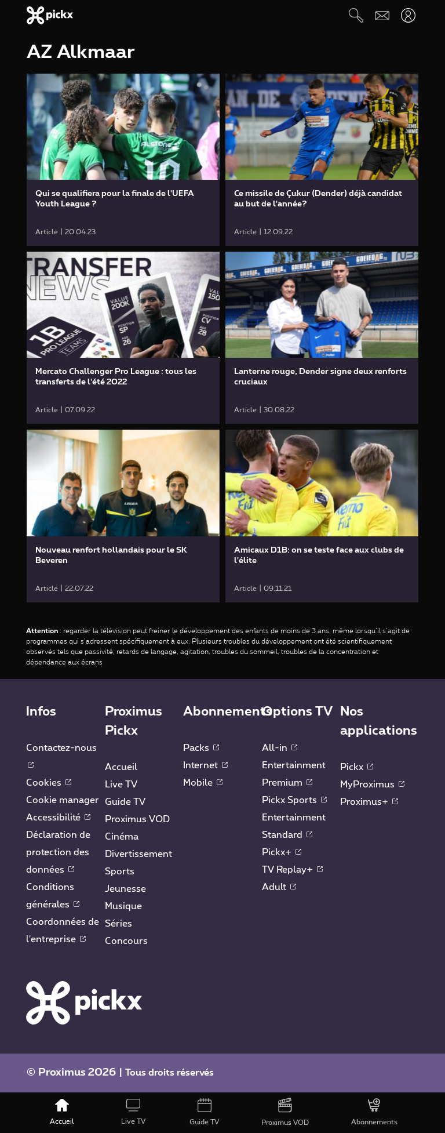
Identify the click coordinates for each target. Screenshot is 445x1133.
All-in (279, 748)
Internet (205, 765)
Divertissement (138, 854)
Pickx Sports (294, 800)
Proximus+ (369, 802)
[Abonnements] (374, 1112)
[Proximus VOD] (285, 1112)
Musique (123, 906)
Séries (118, 923)
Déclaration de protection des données (58, 852)
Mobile (202, 782)
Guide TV (125, 802)
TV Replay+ (292, 869)
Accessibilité (58, 817)
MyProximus (372, 784)
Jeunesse (125, 889)
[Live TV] (133, 1112)
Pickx (356, 767)
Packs (201, 748)
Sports (119, 871)
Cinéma (121, 836)
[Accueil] (62, 1112)
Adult (279, 887)
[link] (123, 160)
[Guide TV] (204, 1112)
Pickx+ (281, 852)
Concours (126, 941)
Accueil (121, 767)
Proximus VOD (137, 819)
